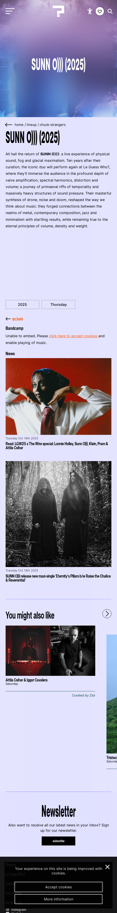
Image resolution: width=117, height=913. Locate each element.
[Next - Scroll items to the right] (106, 613)
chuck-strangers (53, 125)
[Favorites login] (99, 11)
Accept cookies (58, 887)
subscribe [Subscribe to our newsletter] (59, 841)
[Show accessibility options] (90, 11)
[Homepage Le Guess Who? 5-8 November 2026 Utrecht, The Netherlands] (58, 11)
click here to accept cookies (73, 336)
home (19, 125)
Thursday (58, 304)
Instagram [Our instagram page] (16, 909)
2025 (22, 304)
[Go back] (9, 125)
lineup (32, 125)
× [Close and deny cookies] (107, 866)
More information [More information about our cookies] (58, 899)
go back (14, 318)
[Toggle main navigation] (9, 11)
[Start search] (109, 11)
